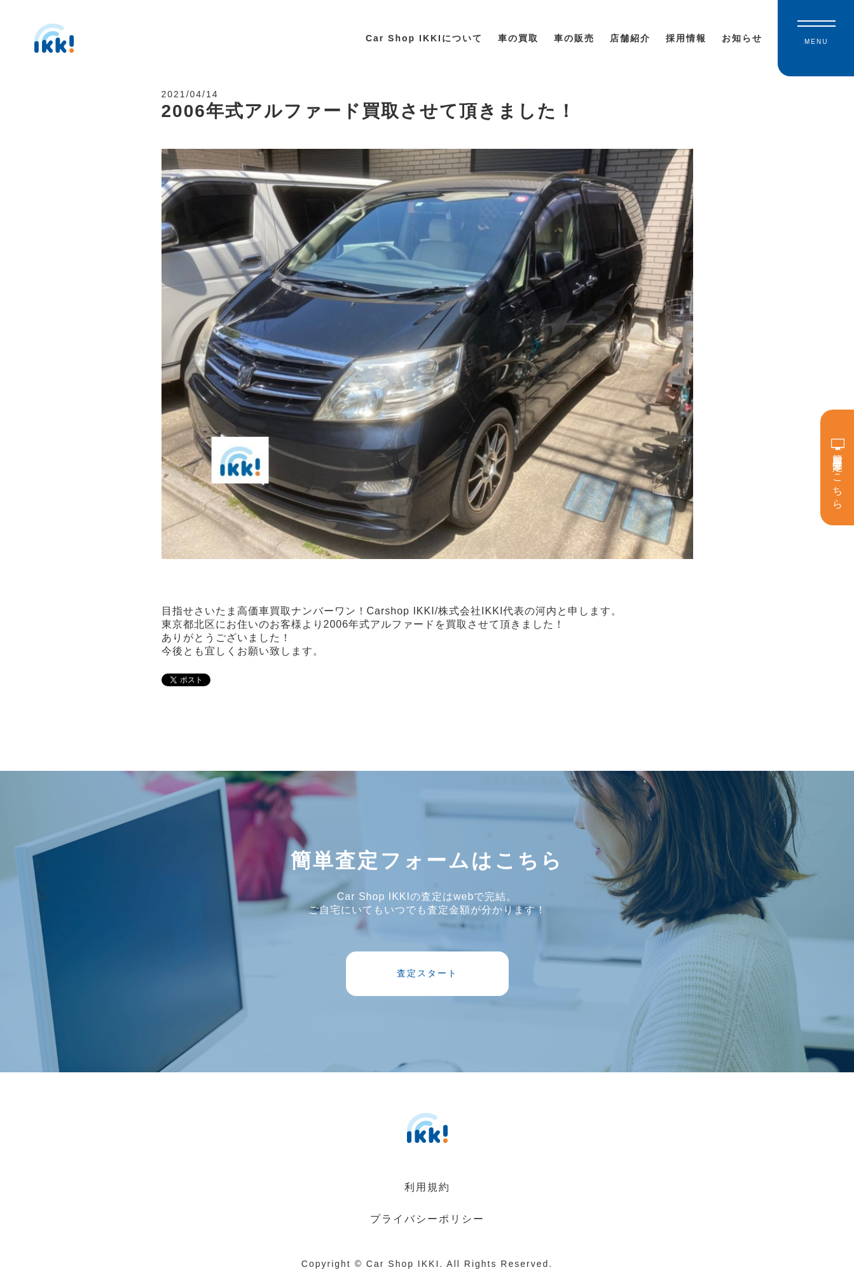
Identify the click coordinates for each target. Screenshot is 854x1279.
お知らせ (742, 38)
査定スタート (427, 973)
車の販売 (574, 38)
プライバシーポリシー (427, 1218)
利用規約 (427, 1187)
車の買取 (518, 38)
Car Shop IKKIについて (424, 38)
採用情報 (686, 38)
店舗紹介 (630, 38)
